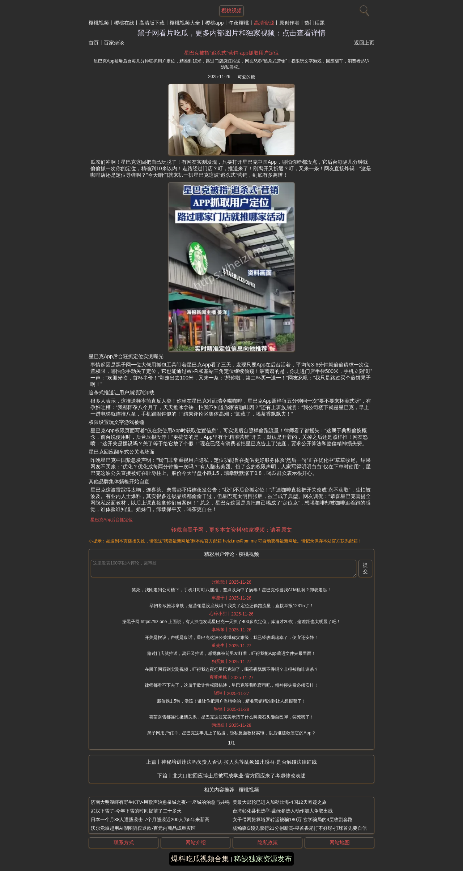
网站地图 (340, 842)
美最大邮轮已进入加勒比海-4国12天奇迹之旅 (280, 802)
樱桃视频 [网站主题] (231, 10)
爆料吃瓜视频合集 (200, 859)
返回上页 (364, 43)
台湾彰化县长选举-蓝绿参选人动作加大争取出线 (283, 811)
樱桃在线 (124, 23)
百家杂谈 (114, 43)
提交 (365, 568)
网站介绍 (196, 842)
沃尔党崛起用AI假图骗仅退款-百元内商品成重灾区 (143, 828)
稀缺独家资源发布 (263, 859)
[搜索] (363, 9)
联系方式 (124, 842)
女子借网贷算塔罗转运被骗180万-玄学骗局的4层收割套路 (293, 819)
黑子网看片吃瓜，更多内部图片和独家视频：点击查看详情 (231, 33)
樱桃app (214, 23)
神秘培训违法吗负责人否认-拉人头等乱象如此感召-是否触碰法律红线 (239, 762)
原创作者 (289, 23)
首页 (94, 43)
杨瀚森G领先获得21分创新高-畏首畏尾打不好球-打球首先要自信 (300, 828)
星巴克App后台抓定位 (111, 519)
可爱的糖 (246, 77)
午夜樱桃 (239, 23)
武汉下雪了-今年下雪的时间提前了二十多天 (136, 811)
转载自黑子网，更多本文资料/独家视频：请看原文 (231, 530)
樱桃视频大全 (185, 23)
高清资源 (264, 23)
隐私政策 (268, 842)
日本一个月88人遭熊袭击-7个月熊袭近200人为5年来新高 (150, 819)
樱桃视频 (99, 23)
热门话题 (315, 23)
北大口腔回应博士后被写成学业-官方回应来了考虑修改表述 (239, 775)
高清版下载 (152, 23)
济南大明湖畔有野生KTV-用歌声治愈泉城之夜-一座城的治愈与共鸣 (160, 802)
